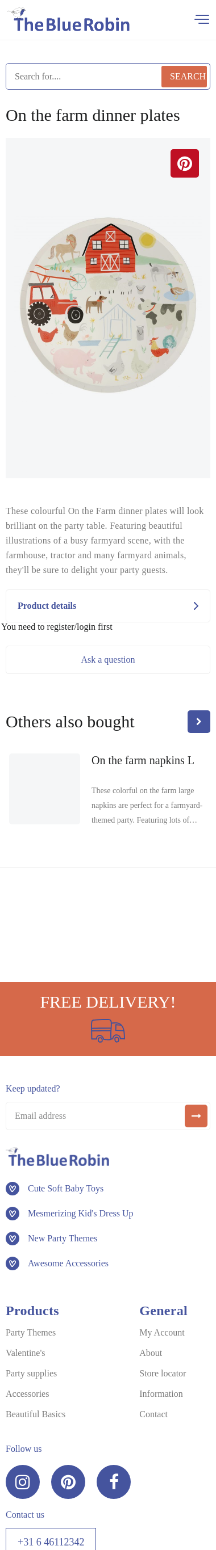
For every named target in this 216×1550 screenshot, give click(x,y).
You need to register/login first (57, 626)
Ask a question (108, 659)
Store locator (162, 1373)
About (150, 1353)
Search (188, 76)
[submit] (196, 1116)
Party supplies (31, 1373)
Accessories (27, 1394)
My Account (162, 1332)
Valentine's (25, 1353)
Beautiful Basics (35, 1414)
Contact (153, 1414)
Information (160, 1394)
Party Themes (31, 1332)
